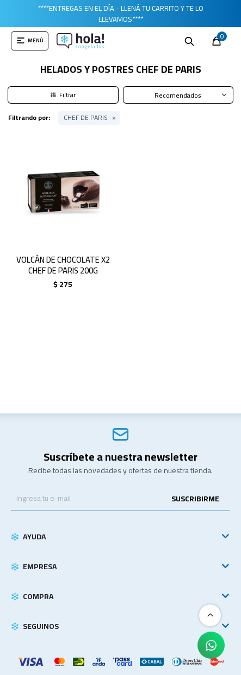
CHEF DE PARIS (86, 117)
